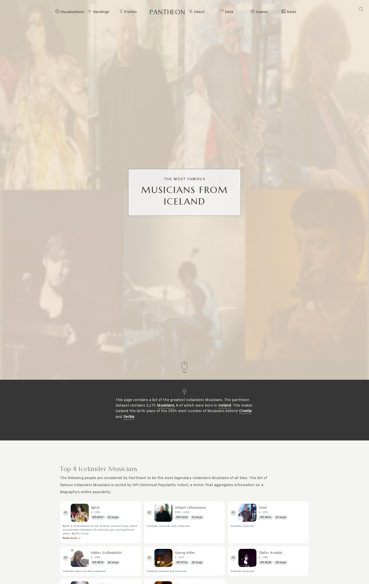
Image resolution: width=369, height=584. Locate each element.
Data (229, 12)
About (199, 12)
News (291, 12)
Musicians (165, 405)
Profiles (130, 12)
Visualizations (72, 12)
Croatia (245, 411)
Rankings (101, 12)
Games (262, 12)
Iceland (224, 405)
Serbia (128, 417)
